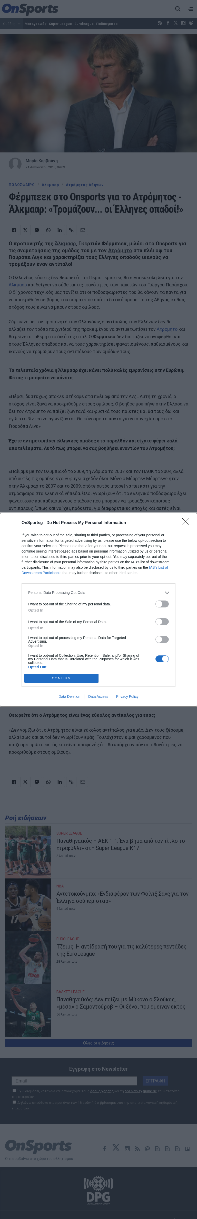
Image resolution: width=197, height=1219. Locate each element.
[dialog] (98, 609)
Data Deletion (69, 696)
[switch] (162, 604)
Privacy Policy (127, 696)
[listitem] (98, 592)
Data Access (98, 696)
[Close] (187, 523)
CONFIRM (61, 678)
